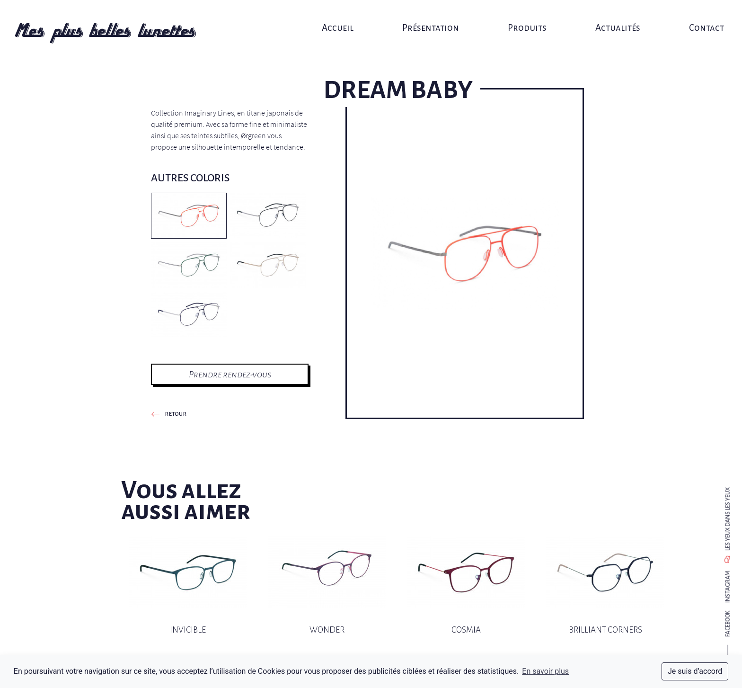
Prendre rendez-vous (230, 374)
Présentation (429, 18)
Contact (694, 18)
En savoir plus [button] (545, 671)
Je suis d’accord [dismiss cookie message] (695, 671)
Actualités (609, 18)
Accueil (340, 18)
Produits (522, 18)
